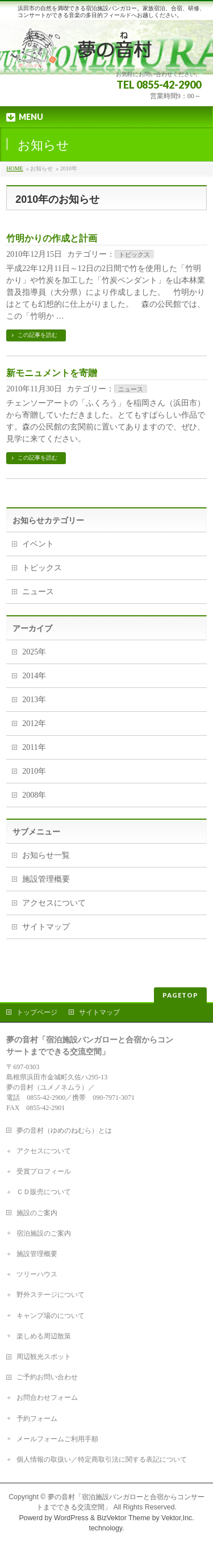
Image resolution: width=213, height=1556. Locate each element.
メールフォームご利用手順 (57, 1439)
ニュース (130, 389)
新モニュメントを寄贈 (51, 373)
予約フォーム (36, 1418)
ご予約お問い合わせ (47, 1377)
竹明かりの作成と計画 (51, 238)
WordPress (71, 1518)
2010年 (34, 771)
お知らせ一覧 (46, 855)
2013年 (34, 699)
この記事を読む (37, 335)
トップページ (36, 1012)
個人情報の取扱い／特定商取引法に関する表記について (101, 1459)
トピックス (134, 254)
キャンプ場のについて (50, 1316)
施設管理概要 (46, 879)
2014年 (34, 675)
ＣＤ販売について (43, 1192)
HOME (14, 168)
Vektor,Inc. (177, 1518)
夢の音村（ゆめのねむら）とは (64, 1130)
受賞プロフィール (43, 1171)
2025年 (34, 652)
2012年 (34, 723)
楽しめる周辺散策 (43, 1336)
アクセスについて (54, 903)
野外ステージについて (50, 1295)
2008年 (34, 795)
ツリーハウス (36, 1274)
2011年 (33, 747)
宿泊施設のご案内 (43, 1233)
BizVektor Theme (124, 1518)
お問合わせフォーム (47, 1397)
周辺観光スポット (43, 1357)
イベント (38, 544)
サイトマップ (46, 927)
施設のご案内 (36, 1213)
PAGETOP (180, 995)
